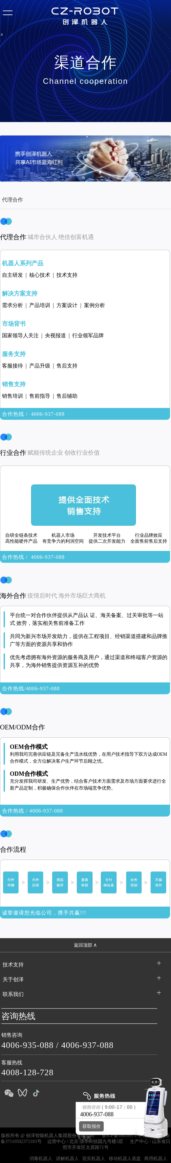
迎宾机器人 (97, 1158)
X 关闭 (82, 1137)
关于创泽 (13, 979)
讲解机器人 (71, 1158)
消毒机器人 (44, 1158)
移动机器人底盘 (129, 1158)
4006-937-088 (87, 1045)
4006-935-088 (27, 1045)
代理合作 (12, 199)
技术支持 (13, 964)
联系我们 (13, 994)
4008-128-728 (27, 1072)
